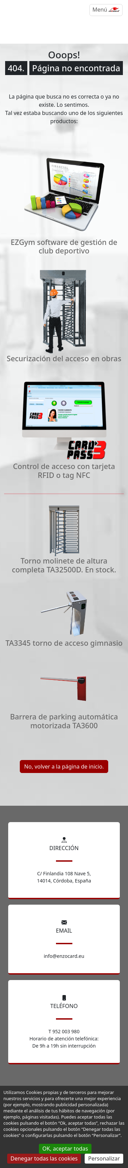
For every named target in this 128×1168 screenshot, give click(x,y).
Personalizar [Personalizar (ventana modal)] (104, 1158)
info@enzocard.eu (64, 956)
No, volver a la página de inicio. (64, 766)
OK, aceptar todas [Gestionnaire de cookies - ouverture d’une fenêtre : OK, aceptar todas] (65, 1148)
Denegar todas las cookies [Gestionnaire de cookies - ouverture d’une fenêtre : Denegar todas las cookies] (44, 1158)
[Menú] (106, 10)
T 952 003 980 (64, 1031)
